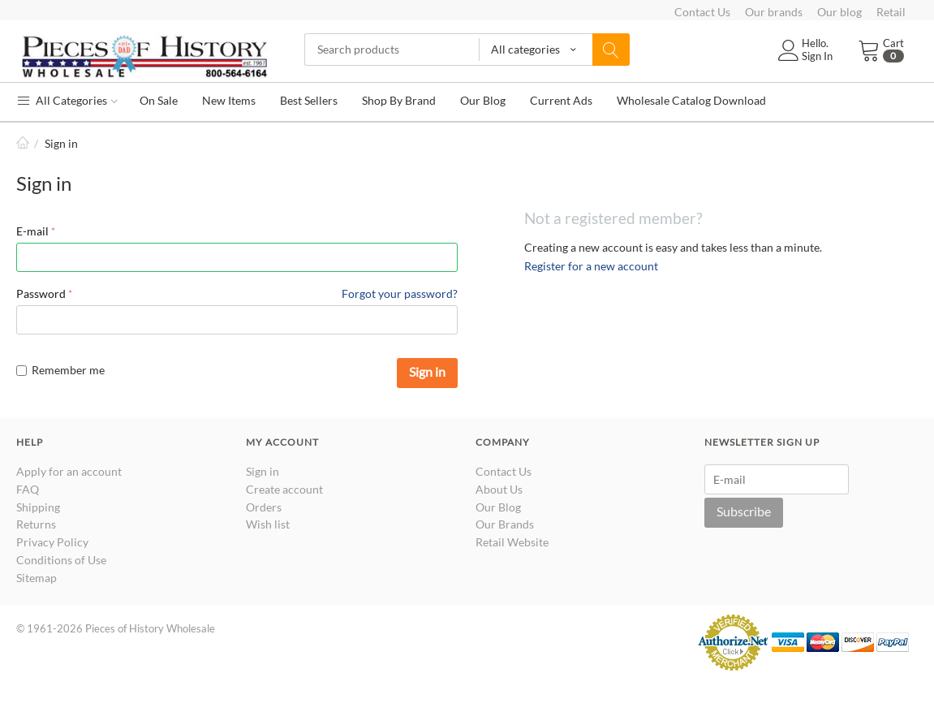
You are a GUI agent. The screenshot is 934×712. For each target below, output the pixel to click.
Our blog (839, 12)
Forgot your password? (400, 293)
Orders (264, 507)
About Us (499, 489)
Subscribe (744, 511)
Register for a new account (591, 266)
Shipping (38, 507)
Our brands (774, 12)
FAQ (27, 489)
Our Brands (505, 524)
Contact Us (702, 12)
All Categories (67, 100)
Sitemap (36, 578)
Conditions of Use (61, 560)
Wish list (268, 524)
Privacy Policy (52, 542)
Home (22, 143)
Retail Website (512, 542)
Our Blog (498, 507)
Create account (284, 489)
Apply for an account (69, 471)
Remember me (60, 370)
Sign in (427, 371)
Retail (891, 12)
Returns (36, 524)
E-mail (32, 231)
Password (41, 293)
